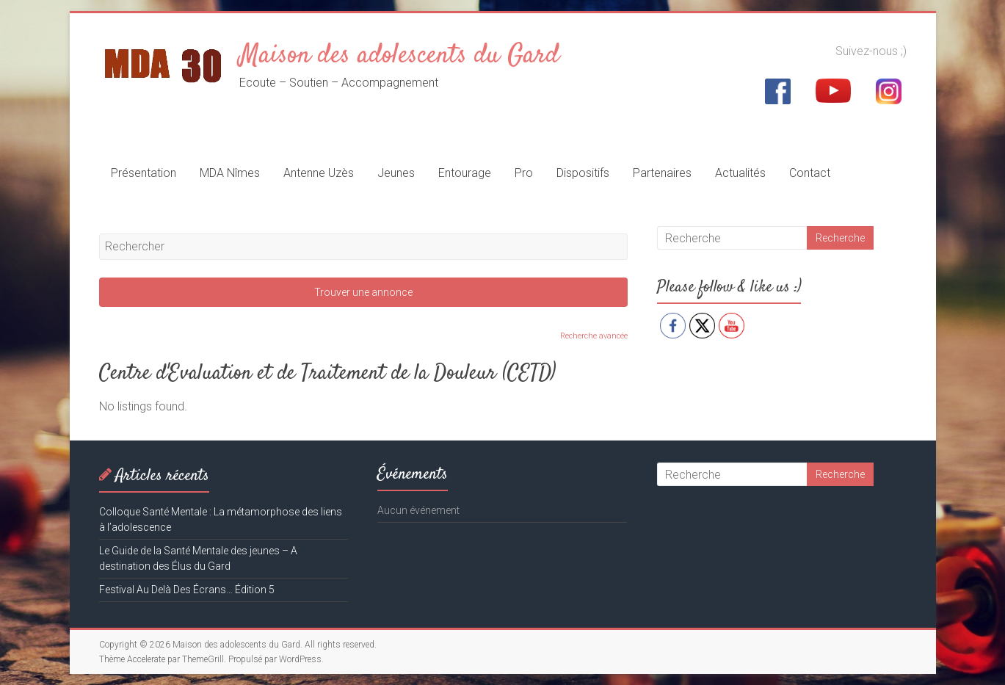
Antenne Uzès (318, 173)
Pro (524, 173)
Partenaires (662, 173)
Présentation (143, 173)
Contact (809, 173)
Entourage (464, 173)
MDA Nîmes (230, 173)
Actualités (740, 173)
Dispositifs (582, 173)
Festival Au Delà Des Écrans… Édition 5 (187, 589)
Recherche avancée (594, 336)
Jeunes (396, 173)
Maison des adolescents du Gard (399, 56)
